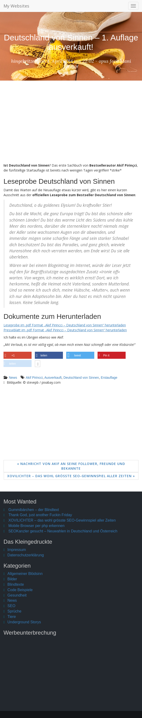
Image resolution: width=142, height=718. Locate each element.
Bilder (12, 579)
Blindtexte (15, 584)
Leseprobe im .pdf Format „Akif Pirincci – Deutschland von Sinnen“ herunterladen (65, 325)
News (13, 377)
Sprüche (14, 611)
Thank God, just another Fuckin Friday (40, 515)
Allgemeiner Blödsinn (25, 574)
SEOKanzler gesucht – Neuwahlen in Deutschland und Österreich (62, 531)
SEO (11, 606)
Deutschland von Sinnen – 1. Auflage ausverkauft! (71, 42)
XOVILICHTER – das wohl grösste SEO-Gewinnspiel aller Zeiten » (71, 476)
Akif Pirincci (34, 377)
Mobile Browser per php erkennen (36, 526)
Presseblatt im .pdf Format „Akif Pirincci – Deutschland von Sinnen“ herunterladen (65, 330)
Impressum (16, 550)
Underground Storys (24, 622)
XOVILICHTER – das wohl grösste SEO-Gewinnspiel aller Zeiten (62, 520)
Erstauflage (109, 377)
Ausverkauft (53, 377)
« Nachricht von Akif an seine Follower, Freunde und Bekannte (71, 466)
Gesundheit (17, 595)
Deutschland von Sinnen (81, 377)
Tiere (11, 617)
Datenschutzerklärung (25, 555)
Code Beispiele (20, 590)
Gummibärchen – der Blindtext (33, 510)
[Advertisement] (71, 125)
